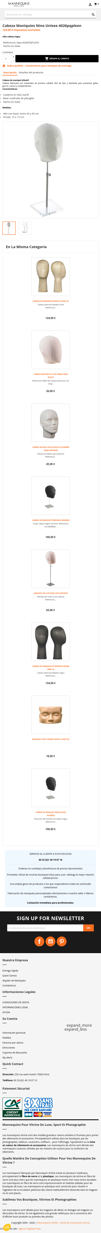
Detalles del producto (31, 72)
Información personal (13, 1032)
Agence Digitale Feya (30, 1228)
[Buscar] (50, 14)
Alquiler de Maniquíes (14, 980)
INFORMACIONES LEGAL (15, 1007)
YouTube (50, 941)
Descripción (10, 72)
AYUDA (6, 1012)
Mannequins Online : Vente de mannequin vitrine (63, 1222)
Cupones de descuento (14, 1052)
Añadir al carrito (57, 59)
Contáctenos (9, 985)
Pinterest (62, 941)
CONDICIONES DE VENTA (15, 1002)
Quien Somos (9, 975)
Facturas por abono (12, 1042)
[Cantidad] (7, 58)
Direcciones (8, 1047)
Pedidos (6, 1037)
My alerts (7, 1057)
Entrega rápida (10, 970)
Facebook (39, 941)
